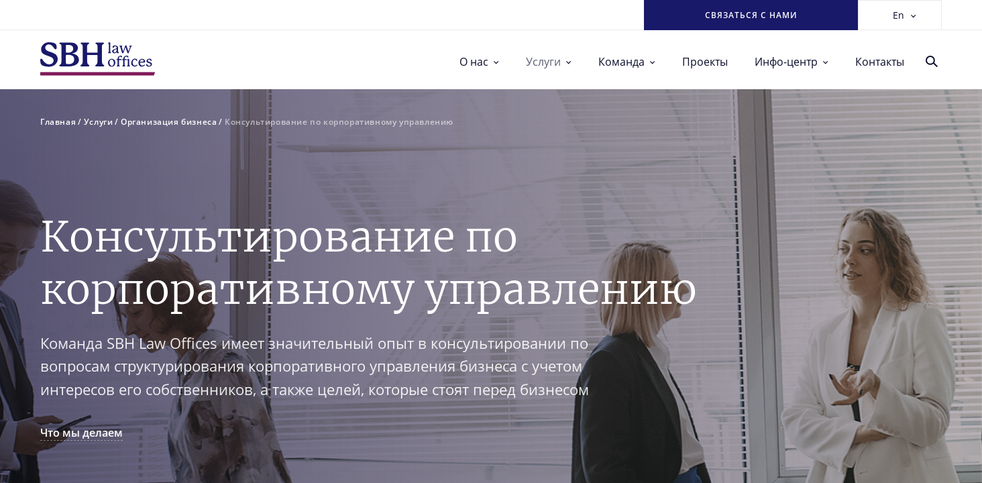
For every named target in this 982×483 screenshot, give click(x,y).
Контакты (879, 61)
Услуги (548, 61)
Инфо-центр (791, 61)
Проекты (705, 61)
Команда (626, 61)
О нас (479, 61)
